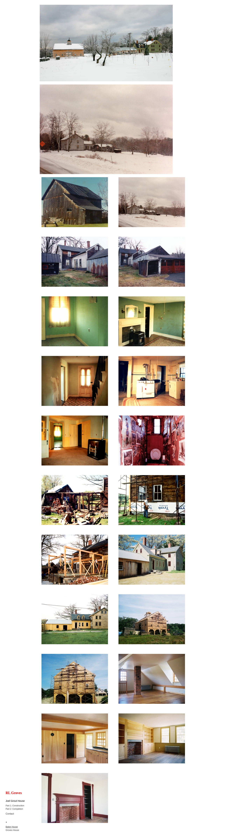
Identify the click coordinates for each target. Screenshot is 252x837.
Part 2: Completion (14, 809)
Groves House (12, 830)
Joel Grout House (15, 800)
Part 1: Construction (15, 805)
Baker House (12, 827)
